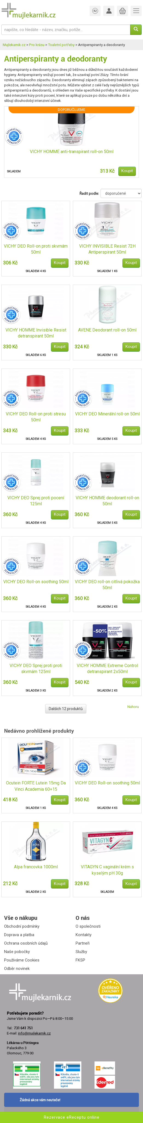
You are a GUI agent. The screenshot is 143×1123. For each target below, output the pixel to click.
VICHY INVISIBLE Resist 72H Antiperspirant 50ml (107, 249)
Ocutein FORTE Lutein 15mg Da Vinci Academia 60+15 (36, 786)
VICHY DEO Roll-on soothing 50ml (35, 581)
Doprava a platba (19, 934)
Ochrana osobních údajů (26, 943)
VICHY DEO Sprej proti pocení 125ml (35, 501)
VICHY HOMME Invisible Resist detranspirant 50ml (35, 333)
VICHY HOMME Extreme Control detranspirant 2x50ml (107, 668)
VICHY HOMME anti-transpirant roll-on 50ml (71, 151)
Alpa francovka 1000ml (36, 866)
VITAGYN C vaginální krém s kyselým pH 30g (107, 870)
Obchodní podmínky (21, 926)
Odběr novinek (17, 968)
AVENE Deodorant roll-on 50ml (107, 330)
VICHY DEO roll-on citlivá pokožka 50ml (107, 585)
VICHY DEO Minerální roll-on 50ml (107, 413)
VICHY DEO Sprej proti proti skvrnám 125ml (36, 668)
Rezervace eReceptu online (71, 1117)
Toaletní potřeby (61, 45)
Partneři (83, 943)
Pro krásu (36, 45)
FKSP (80, 960)
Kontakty (83, 934)
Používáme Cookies (21, 960)
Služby (81, 951)
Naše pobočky (17, 951)
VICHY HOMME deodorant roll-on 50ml (107, 501)
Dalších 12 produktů (66, 709)
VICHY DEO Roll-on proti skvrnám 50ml (36, 249)
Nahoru (133, 707)
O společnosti (88, 926)
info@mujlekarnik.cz (34, 1033)
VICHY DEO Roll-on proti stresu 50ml (36, 417)
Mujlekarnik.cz (14, 45)
